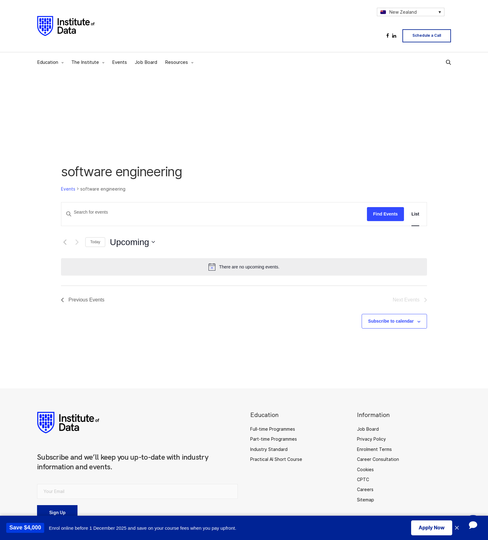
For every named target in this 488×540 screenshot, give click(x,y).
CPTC (363, 479)
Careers (365, 489)
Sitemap (365, 499)
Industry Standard (269, 449)
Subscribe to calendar (391, 321)
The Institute (85, 62)
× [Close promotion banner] (456, 528)
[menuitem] (410, 12)
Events (119, 62)
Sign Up (57, 512)
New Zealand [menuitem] (403, 12)
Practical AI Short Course (276, 459)
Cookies (365, 469)
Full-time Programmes (272, 429)
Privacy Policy (371, 439)
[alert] (244, 267)
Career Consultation (378, 459)
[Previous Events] (64, 242)
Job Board (146, 62)
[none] (410, 12)
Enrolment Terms (374, 449)
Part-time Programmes (273, 439)
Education (47, 62)
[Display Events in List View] (415, 214)
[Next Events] (77, 242)
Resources (176, 62)
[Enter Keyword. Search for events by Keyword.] (214, 212)
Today (95, 242)
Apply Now (432, 527)
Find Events (385, 213)
